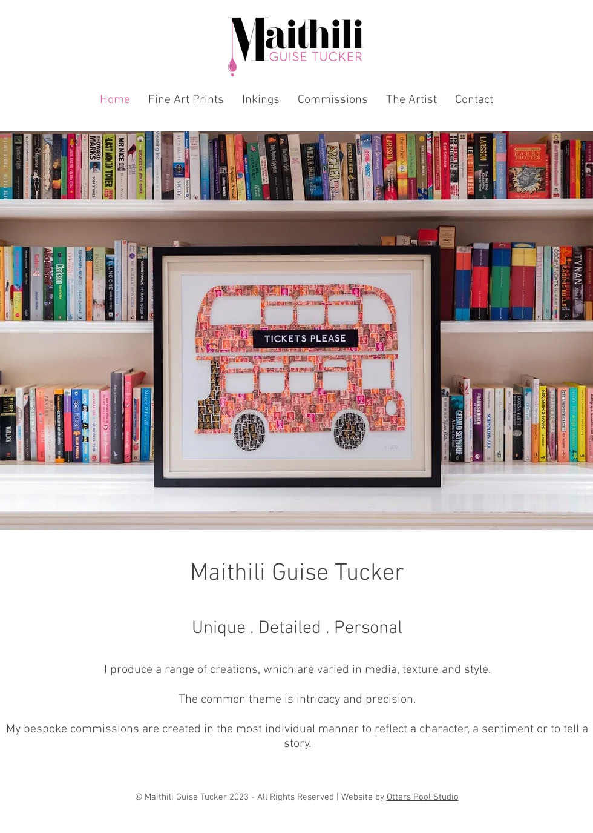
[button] (186, 100)
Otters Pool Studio (423, 797)
